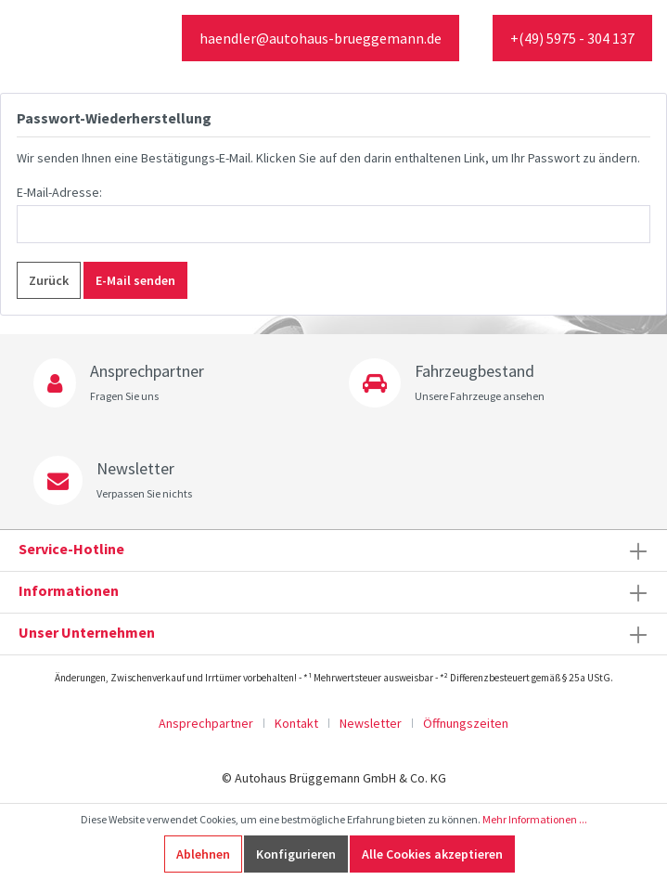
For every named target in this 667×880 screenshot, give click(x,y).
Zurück (49, 280)
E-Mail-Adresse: (59, 192)
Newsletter (371, 723)
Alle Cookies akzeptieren (432, 854)
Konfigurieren (296, 854)
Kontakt (296, 723)
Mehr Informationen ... (534, 819)
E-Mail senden (135, 280)
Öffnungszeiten (465, 723)
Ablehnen (203, 854)
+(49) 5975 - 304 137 (572, 38)
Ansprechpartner (206, 723)
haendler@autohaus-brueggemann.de (320, 38)
